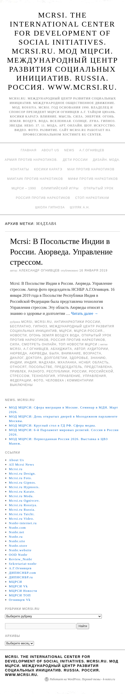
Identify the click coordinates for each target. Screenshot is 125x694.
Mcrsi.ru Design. (22, 473)
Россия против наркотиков (43, 198)
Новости (18, 335)
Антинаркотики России (77, 322)
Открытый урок (98, 188)
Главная (28, 150)
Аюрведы (38, 353)
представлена (98, 367)
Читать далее (84, 313)
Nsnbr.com (17, 527)
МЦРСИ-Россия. (89, 331)
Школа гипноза (50, 207)
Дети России (75, 160)
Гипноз (40, 326)
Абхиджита (61, 349)
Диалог (16, 358)
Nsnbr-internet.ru (23, 523)
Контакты (19, 169)
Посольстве (40, 367)
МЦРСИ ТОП (20, 595)
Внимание (71, 353)
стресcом (19, 376)
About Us (50, 150)
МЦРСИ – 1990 (23, 188)
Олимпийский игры (60, 188)
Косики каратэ (48, 169)
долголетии (55, 358)
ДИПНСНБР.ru (21, 577)
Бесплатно (20, 326)
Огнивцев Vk (20, 600)
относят (18, 367)
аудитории (97, 349)
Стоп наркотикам (92, 198)
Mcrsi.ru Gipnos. (22, 482)
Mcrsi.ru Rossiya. (23, 505)
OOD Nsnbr (18, 555)
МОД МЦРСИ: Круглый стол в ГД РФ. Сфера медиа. (52, 425)
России (79, 371)
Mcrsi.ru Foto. (20, 478)
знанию (98, 358)
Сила (14, 344)
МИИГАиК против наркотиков (35, 179)
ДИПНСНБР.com (22, 573)
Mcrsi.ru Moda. (21, 496)
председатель (68, 367)
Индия (30, 362)
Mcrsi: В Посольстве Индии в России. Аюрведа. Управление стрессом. (61, 251)
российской (101, 371)
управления (94, 376)
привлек (18, 371)
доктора (34, 358)
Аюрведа (18, 353)
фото (38, 380)
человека (55, 380)
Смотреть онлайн (39, 344)
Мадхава (47, 362)
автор (79, 349)
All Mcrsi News (21, 464)
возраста (92, 353)
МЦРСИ (65, 331)
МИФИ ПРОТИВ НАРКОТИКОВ (93, 179)
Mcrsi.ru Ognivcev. (24, 500)
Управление (69, 376)
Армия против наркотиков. (31, 160)
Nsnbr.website (20, 550)
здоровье (79, 358)
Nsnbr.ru (16, 536)
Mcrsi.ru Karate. (22, 491)
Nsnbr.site (17, 541)
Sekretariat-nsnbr (23, 564)
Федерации (20, 380)
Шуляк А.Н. (80, 207)
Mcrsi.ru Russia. (22, 509)
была (54, 353)
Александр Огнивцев (39, 270)
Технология (43, 376)
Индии (16, 362)
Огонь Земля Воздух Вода (54, 335)
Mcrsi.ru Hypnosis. (24, 487)
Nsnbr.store (18, 545)
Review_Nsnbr (20, 559)
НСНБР (84, 362)
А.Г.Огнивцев (91, 150)
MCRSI (26, 322)
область (100, 362)
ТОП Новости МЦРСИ (78, 344)
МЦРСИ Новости (23, 591)
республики (58, 371)
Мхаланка (67, 362)
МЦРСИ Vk (18, 586)
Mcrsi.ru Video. (21, 518)
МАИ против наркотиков (91, 169)
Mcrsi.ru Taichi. (22, 514)
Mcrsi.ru (43, 322)
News (69, 150)
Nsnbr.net (16, 532)
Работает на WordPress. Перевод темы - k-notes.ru (82, 679)
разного (36, 371)
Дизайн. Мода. (106, 160)
